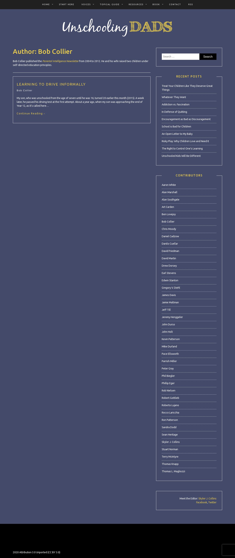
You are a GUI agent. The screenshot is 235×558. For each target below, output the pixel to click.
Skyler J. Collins (171, 441)
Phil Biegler (168, 375)
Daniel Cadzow (170, 236)
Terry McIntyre (170, 456)
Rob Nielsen (168, 390)
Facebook (201, 502)
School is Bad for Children (176, 126)
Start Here (66, 4)
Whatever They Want (174, 97)
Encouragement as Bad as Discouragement (186, 119)
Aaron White (169, 184)
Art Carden (168, 206)
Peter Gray (168, 368)
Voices (86, 4)
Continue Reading (31, 113)
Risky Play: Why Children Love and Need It (185, 141)
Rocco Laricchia (170, 412)
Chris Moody (169, 228)
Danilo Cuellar (170, 243)
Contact (175, 4)
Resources (136, 4)
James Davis (169, 295)
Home (46, 4)
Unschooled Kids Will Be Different (181, 155)
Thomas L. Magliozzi (173, 471)
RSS (190, 4)
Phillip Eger (168, 383)
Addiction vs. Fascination (175, 104)
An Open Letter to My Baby (177, 133)
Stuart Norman (170, 449)
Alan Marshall (169, 192)
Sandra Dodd (169, 427)
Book (156, 4)
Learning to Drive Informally (51, 84)
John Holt (167, 331)
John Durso (168, 324)
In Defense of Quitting (174, 111)
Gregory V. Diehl (171, 287)
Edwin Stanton (170, 280)
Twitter (212, 502)
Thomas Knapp (170, 464)
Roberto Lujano (170, 405)
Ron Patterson (170, 419)
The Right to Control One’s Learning (182, 148)
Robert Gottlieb (170, 397)
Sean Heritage (170, 434)
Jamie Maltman (170, 302)
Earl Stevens (169, 273)
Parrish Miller (169, 361)
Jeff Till (166, 309)
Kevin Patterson (171, 339)
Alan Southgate (170, 199)
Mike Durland (169, 346)
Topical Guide (110, 4)
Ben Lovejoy (169, 214)
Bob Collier (24, 90)
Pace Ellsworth (170, 353)
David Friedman (170, 251)
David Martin (169, 258)
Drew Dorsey (169, 265)
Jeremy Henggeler (172, 317)
